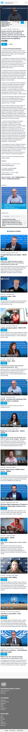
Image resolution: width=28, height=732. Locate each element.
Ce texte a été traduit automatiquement (12, 48)
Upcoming (3, 719)
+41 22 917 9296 (12, 168)
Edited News (3, 700)
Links (2, 720)
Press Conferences (5, 701)
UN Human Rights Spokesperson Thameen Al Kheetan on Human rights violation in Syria (14, 505)
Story (4, 44)
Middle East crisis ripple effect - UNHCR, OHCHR (13, 432)
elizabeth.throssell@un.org (7, 169)
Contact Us (3, 722)
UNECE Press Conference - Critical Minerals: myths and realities (14, 651)
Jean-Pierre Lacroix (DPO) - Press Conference (11, 614)
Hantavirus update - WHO (8, 296)
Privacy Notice (20, 730)
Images (2, 704)
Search (2, 717)
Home (2, 715)
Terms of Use (3, 723)
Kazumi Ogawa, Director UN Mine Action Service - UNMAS (12, 470)
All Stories (3, 709)
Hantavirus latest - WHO (8, 361)
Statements (3, 703)
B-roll (2, 706)
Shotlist (11, 44)
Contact (6, 730)
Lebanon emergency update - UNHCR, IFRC (13, 328)
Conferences (3, 708)
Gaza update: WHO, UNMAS (9, 577)
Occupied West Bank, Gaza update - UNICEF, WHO (14, 255)
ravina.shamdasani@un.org (7, 165)
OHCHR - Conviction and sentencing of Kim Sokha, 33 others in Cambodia (13, 400)
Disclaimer (3, 725)
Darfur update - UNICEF (7, 537)
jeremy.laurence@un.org (6, 174)
